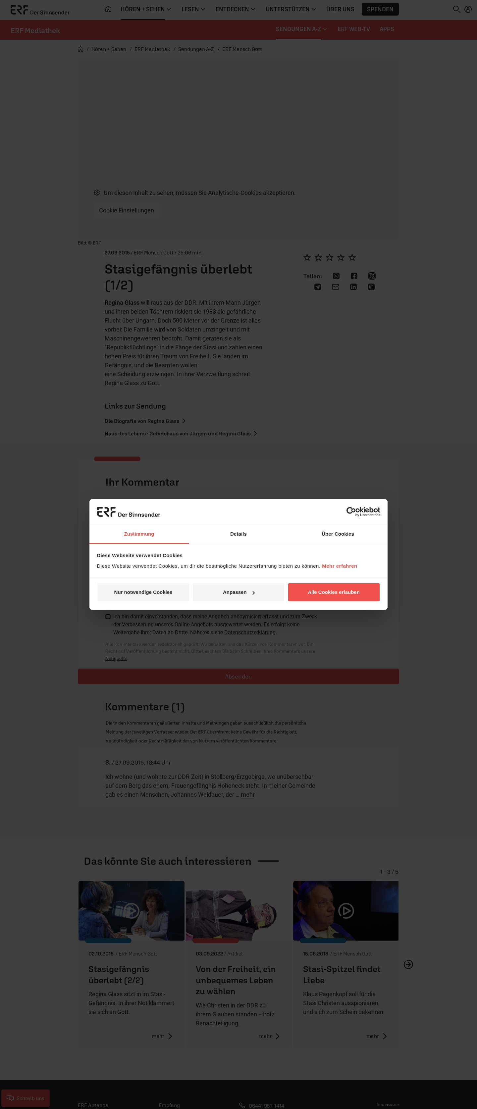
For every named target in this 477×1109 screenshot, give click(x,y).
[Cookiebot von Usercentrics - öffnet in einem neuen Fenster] (351, 512)
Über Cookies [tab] (338, 534)
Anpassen (239, 592)
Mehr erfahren (339, 566)
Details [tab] (238, 534)
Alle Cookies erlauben (334, 592)
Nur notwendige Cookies (143, 592)
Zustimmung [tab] (139, 534)
